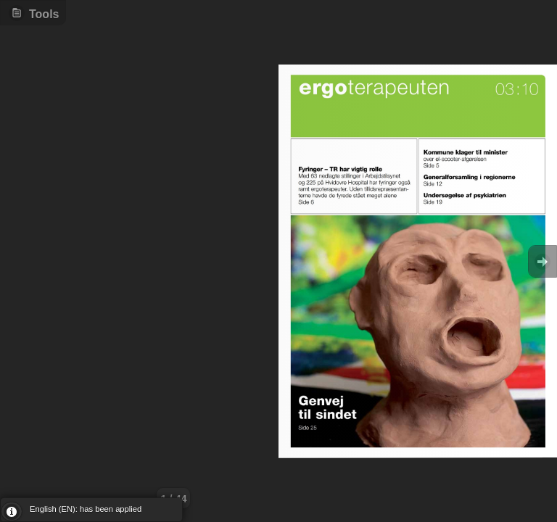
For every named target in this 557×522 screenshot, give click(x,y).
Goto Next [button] (542, 261)
